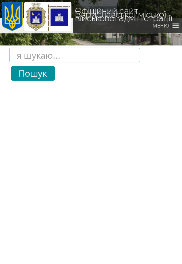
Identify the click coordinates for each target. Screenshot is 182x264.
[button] (160, 25)
